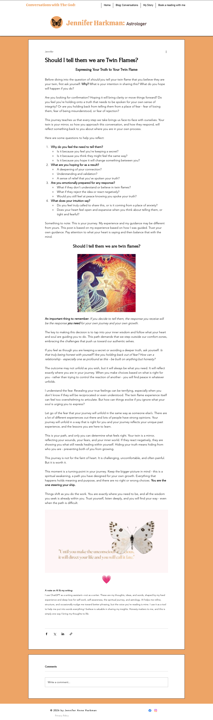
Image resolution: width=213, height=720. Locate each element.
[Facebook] (150, 710)
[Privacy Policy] (62, 715)
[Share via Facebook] (46, 633)
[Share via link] (71, 633)
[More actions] (166, 52)
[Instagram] (155, 710)
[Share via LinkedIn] (62, 633)
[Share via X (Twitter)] (54, 633)
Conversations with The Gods (51, 4)
